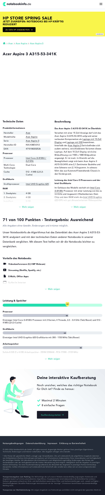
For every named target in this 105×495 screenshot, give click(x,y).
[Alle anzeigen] (52, 289)
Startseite (4, 43)
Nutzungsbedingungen (13, 443)
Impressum (52, 443)
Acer (10, 43)
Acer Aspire (21, 43)
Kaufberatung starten (51, 415)
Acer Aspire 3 (36, 43)
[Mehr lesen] (26, 207)
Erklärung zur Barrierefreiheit (72, 443)
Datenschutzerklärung (35, 443)
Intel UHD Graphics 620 (37, 184)
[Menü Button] (100, 4)
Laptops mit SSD (75, 142)
